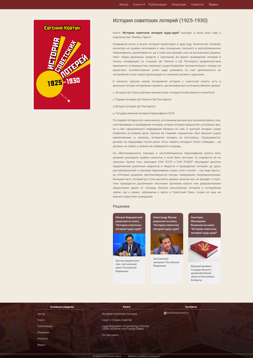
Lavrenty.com (153, 356)
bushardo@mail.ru (178, 312)
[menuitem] (123, 4)
